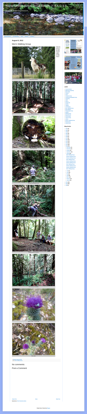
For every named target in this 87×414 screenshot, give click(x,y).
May (67, 173)
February (68, 178)
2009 (67, 185)
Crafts (66, 100)
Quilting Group (68, 113)
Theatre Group (68, 117)
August (68, 153)
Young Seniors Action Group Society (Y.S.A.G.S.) (35, 5)
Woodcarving (67, 121)
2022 (67, 130)
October (68, 150)
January (68, 180)
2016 (67, 139)
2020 (67, 133)
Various (66, 119)
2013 (67, 144)
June (68, 172)
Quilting (32, 36)
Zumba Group (68, 123)
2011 (67, 182)
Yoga (22, 36)
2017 (67, 138)
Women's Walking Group (70, 120)
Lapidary (67, 105)
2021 (67, 131)
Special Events (7, 36)
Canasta (67, 93)
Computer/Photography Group (71, 97)
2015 (67, 141)
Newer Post (14, 399)
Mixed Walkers (68, 109)
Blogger (48, 408)
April (68, 175)
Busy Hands (67, 91)
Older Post (58, 399)
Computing (67, 98)
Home (36, 399)
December (69, 147)
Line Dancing (16, 36)
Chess (66, 94)
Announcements (68, 89)
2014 (67, 142)
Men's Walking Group (19, 360)
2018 (67, 136)
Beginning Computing (69, 90)
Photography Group (69, 110)
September (69, 151)
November (69, 148)
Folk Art (26, 36)
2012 (67, 145)
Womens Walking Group (71, 156)
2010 (67, 183)
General (66, 104)
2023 (67, 128)
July (67, 170)
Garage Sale (67, 102)
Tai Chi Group (68, 116)
